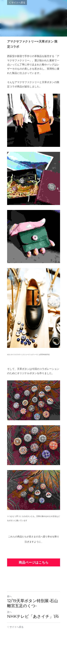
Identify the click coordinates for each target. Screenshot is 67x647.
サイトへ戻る (17, 2)
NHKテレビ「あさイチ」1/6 (33, 616)
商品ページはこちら (33, 562)
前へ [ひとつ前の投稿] (9, 596)
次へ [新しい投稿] (9, 611)
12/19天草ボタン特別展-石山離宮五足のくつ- (32, 603)
